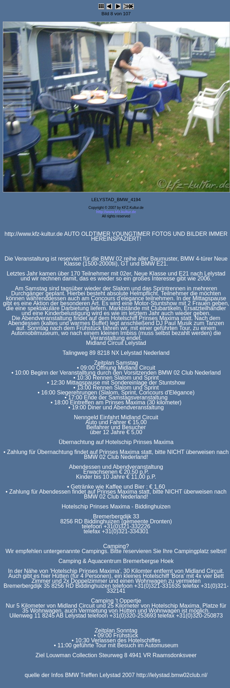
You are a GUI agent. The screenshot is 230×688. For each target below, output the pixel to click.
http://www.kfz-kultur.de (116, 212)
